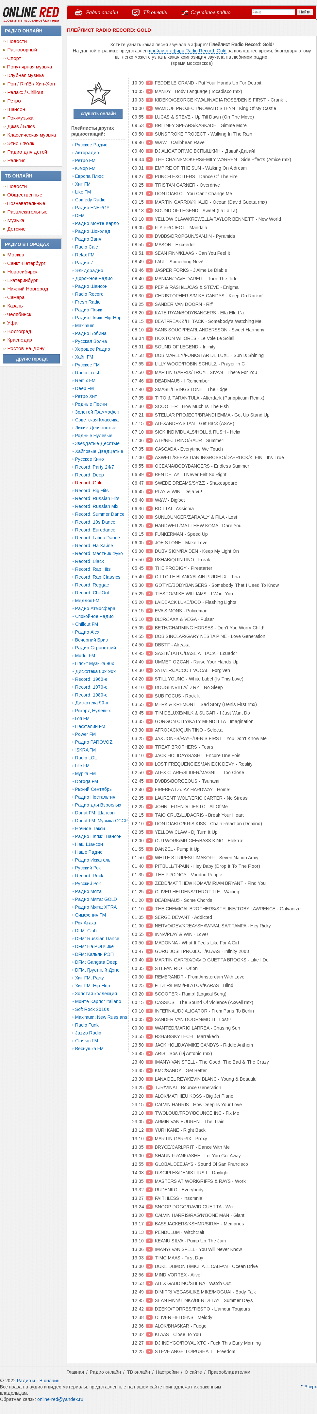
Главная (75, 1372)
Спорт (14, 58)
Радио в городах (27, 244)
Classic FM (86, 1040)
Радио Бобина (91, 333)
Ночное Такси (90, 828)
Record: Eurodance (95, 529)
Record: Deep (89, 474)
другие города (31, 359)
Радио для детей (27, 152)
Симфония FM (90, 915)
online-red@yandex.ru (60, 1399)
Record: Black (89, 561)
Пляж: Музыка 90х (94, 663)
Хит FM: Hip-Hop (92, 985)
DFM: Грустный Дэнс (97, 970)
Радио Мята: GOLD (96, 899)
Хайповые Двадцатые (99, 451)
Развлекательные (27, 211)
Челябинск (19, 314)
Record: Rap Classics (98, 577)
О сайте (193, 1372)
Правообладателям (229, 1372)
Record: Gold (89, 482)
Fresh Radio (88, 302)
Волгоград (19, 331)
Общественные (24, 194)
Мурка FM (85, 773)
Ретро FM (85, 160)
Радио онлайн (102, 12)
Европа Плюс (89, 176)
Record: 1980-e (91, 695)
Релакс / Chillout (25, 92)
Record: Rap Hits (93, 569)
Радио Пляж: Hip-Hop (98, 317)
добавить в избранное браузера (31, 20)
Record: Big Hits (92, 490)
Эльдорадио (89, 270)
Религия (16, 160)
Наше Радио (89, 852)
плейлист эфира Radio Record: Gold (187, 50)
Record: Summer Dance (100, 514)
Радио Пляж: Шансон (98, 836)
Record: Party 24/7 (94, 467)
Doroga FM (86, 781)
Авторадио (87, 152)
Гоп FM (82, 718)
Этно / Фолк (20, 143)
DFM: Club (86, 930)
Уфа (12, 323)
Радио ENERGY (92, 207)
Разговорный (22, 49)
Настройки (167, 1372)
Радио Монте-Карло (97, 223)
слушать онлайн (98, 113)
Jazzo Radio (88, 1032)
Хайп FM (84, 357)
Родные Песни (91, 404)
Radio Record (89, 294)
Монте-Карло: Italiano (98, 1001)
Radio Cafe (86, 247)
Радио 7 (84, 262)
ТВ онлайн (155, 12)
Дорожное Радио (94, 278)
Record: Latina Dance (97, 537)
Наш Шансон (89, 844)
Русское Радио (91, 144)
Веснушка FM (89, 1048)
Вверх (311, 1386)
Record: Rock (89, 875)
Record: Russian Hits (97, 498)
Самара (16, 297)
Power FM (85, 734)
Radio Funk (87, 1025)
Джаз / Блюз (21, 126)
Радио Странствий (95, 647)
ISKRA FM (85, 750)
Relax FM (84, 254)
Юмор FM (85, 168)
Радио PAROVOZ (94, 742)
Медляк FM (87, 600)
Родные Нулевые (93, 435)
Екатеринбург (22, 280)
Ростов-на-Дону (26, 348)
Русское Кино (89, 459)
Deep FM (84, 388)
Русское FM (87, 364)
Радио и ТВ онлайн (38, 1380)
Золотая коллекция (96, 993)
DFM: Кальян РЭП (94, 954)
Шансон (16, 109)
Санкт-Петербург (26, 263)
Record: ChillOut (92, 592)
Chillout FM (86, 624)
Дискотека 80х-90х (95, 671)
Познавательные (26, 203)
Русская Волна (91, 341)
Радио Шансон (91, 286)
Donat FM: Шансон (95, 812)
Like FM (83, 192)
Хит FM (83, 184)
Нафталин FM (90, 726)
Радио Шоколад (92, 231)
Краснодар (19, 340)
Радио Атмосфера (95, 608)
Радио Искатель (92, 860)
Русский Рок (88, 867)
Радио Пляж (88, 309)
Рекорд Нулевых (93, 710)
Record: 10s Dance (95, 522)
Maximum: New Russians (101, 1017)
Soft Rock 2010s (92, 1009)
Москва (15, 254)
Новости (17, 41)
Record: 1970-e (91, 687)
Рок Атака (85, 922)
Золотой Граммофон (97, 412)
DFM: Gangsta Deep (96, 962)
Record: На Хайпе (94, 545)
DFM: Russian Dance (97, 938)
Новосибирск (22, 271)
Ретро (14, 100)
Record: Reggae (92, 584)
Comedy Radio (90, 199)
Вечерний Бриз (91, 639)
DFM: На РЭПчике (94, 946)
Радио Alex (87, 632)
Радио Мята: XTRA (96, 907)
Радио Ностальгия (95, 797)
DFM (80, 215)
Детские (16, 229)
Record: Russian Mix (96, 506)
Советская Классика (97, 419)
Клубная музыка (25, 75)
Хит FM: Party (89, 977)
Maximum (84, 325)
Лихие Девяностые (95, 427)
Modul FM (85, 655)
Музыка (15, 220)
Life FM (82, 765)
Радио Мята (88, 891)
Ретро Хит (86, 396)
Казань (15, 305)
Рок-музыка (20, 118)
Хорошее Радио (92, 349)
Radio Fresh (88, 372)
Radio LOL (86, 757)
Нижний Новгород (27, 288)
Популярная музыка (29, 66)
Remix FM (85, 380)
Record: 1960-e (91, 679)
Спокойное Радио (94, 616)
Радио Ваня (88, 239)
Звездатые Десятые (97, 443)
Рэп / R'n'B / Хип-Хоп (31, 83)
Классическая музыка (31, 135)
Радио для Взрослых (98, 805)
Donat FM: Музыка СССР (101, 820)
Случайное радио (211, 12)
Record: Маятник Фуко (99, 553)
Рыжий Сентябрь (93, 789)
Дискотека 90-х (91, 702)
